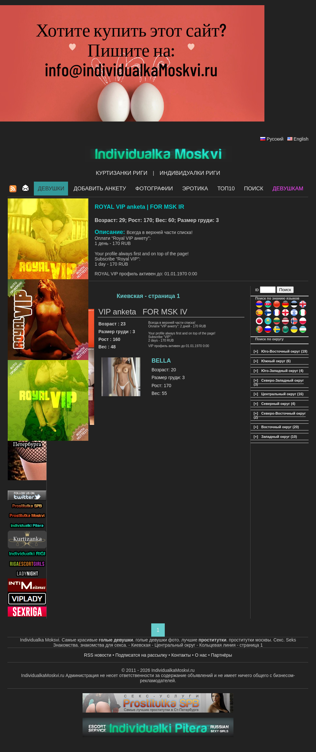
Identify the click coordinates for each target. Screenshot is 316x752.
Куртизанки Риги (121, 173)
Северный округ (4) (278, 404)
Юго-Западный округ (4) (282, 371)
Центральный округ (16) (282, 394)
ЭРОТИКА (195, 188)
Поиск (253, 188)
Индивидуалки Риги (190, 173)
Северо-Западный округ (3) (279, 382)
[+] (256, 351)
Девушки (51, 188)
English (301, 139)
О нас (201, 655)
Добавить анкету (100, 188)
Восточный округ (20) (280, 427)
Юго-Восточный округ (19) (284, 351)
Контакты (181, 655)
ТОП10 (226, 188)
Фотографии (154, 188)
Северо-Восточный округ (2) (280, 415)
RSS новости (98, 655)
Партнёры (221, 655)
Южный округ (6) (276, 361)
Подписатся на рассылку (141, 655)
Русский (275, 139)
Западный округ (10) (279, 437)
